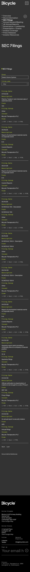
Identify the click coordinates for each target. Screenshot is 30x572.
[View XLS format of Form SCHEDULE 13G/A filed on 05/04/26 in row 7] (14, 296)
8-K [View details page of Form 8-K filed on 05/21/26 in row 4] (3, 178)
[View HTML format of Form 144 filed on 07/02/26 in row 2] (20, 122)
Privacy (4, 562)
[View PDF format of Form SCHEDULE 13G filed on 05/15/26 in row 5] (4, 228)
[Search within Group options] (10, 77)
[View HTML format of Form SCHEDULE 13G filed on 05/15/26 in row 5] (20, 228)
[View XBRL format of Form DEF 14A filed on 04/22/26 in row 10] (20, 406)
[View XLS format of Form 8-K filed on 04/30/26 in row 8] (14, 332)
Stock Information (10, 18)
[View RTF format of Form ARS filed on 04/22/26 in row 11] (9, 440)
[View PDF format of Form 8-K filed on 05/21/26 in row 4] (4, 193)
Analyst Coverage (10, 30)
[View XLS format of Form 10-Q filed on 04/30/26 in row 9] (14, 370)
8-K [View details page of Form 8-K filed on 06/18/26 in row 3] (3, 142)
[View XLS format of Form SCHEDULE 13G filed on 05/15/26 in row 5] (14, 228)
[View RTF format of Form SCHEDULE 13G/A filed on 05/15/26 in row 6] (9, 262)
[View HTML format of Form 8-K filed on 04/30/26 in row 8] (25, 332)
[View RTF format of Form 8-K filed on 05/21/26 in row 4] (9, 193)
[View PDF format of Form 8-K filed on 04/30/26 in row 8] (4, 332)
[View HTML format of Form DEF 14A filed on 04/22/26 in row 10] (25, 406)
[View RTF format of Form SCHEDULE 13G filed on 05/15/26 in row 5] (9, 228)
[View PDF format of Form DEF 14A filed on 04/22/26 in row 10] (4, 406)
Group (4, 74)
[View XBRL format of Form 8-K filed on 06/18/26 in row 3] (14, 158)
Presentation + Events (12, 28)
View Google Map (7, 521)
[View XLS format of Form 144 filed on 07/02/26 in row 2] (14, 122)
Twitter (4, 542)
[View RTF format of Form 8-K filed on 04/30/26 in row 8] (9, 332)
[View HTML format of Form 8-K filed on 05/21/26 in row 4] (25, 193)
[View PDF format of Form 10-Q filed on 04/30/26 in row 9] (4, 370)
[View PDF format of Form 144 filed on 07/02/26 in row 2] (4, 122)
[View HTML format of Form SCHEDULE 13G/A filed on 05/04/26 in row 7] (20, 296)
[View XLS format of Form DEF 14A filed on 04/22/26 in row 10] (14, 406)
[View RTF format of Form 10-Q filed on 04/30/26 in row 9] (9, 370)
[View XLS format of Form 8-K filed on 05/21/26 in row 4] (14, 193)
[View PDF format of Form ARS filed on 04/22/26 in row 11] (4, 440)
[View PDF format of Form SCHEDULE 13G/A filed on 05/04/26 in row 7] (4, 296)
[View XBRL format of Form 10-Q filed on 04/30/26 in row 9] (20, 370)
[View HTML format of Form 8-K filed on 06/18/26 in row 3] (20, 158)
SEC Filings (8, 20)
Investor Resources (11, 35)
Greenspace (15, 565)
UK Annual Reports (11, 24)
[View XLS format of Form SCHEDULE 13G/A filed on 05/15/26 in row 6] (14, 262)
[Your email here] (13, 551)
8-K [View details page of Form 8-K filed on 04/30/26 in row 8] (3, 316)
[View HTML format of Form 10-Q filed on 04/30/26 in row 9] (25, 370)
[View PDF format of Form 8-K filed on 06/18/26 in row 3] (4, 158)
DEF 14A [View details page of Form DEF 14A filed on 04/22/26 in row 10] (4, 390)
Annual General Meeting (13, 22)
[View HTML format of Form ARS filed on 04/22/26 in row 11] (15, 440)
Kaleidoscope (13, 454)
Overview (7, 16)
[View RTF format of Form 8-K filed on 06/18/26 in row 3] (9, 158)
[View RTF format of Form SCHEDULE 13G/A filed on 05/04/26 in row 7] (9, 296)
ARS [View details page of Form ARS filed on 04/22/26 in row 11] (3, 424)
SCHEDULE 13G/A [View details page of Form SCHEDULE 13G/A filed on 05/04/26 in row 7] (8, 280)
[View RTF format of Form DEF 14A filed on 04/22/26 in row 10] (9, 406)
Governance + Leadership (14, 26)
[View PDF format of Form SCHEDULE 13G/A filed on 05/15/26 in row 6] (4, 262)
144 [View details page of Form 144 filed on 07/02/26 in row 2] (3, 106)
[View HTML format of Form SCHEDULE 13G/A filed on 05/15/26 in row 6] (20, 262)
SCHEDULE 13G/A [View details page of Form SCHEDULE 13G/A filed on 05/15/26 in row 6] (8, 246)
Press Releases (9, 33)
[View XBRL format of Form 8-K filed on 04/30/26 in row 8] (20, 332)
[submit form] (26, 551)
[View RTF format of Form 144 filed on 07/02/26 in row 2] (9, 122)
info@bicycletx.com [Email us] (21, 542)
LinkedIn (4, 540)
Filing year (6, 81)
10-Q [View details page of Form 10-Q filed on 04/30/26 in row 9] (3, 354)
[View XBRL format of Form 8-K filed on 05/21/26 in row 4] (20, 193)
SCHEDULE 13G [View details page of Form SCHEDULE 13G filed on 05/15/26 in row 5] (7, 212)
